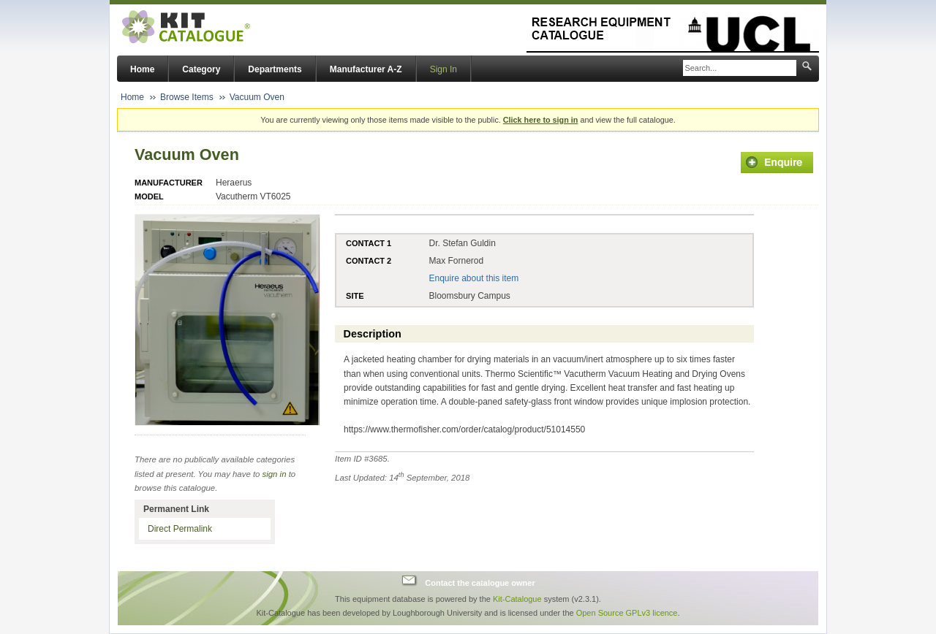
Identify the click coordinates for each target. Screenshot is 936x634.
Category (201, 69)
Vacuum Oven (257, 97)
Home (142, 69)
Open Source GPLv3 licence (627, 612)
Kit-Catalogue (517, 599)
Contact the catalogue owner (480, 582)
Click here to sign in (540, 119)
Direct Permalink (180, 529)
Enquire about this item (473, 278)
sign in (275, 474)
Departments (274, 69)
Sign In (443, 69)
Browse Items (187, 97)
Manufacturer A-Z (366, 69)
